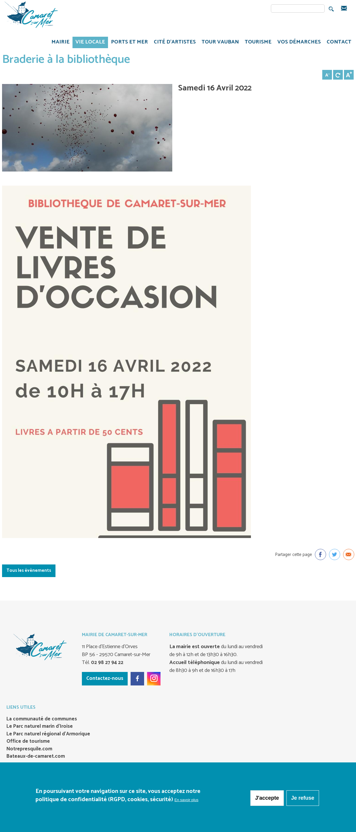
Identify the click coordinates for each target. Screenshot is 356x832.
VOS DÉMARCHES (297, 43)
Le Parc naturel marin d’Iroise (39, 726)
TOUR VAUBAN (219, 43)
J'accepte (267, 799)
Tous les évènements (28, 570)
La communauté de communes (41, 719)
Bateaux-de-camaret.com (35, 756)
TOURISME (256, 43)
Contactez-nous (104, 678)
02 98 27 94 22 (106, 662)
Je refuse (302, 799)
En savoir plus (186, 801)
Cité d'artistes (175, 42)
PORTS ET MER (128, 43)
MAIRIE (59, 43)
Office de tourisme (28, 741)
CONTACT (339, 42)
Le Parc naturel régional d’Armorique (48, 734)
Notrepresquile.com (29, 749)
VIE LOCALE (88, 43)
